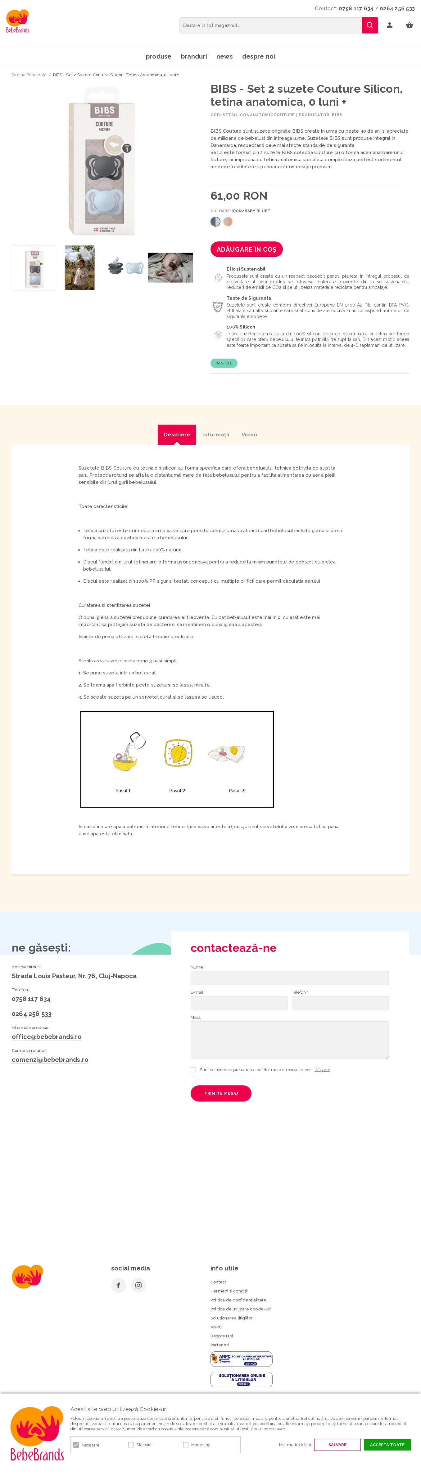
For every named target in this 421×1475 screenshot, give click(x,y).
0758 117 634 (356, 8)
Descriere (177, 434)
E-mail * (198, 992)
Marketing (200, 1444)
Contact (218, 1282)
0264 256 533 (397, 8)
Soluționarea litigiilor (231, 1318)
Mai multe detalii (295, 1444)
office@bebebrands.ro (47, 1036)
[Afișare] (322, 1069)
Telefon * (300, 992)
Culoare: (238, 211)
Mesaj (196, 1017)
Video (249, 434)
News (224, 56)
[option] (102, 162)
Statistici (144, 1444)
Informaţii (215, 434)
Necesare (91, 1445)
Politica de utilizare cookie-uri (240, 1309)
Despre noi (258, 56)
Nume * (198, 967)
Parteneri (219, 1345)
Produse (159, 56)
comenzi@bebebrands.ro (50, 1059)
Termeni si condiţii (229, 1291)
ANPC (216, 1327)
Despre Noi (221, 1336)
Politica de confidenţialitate (238, 1300)
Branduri (194, 56)
